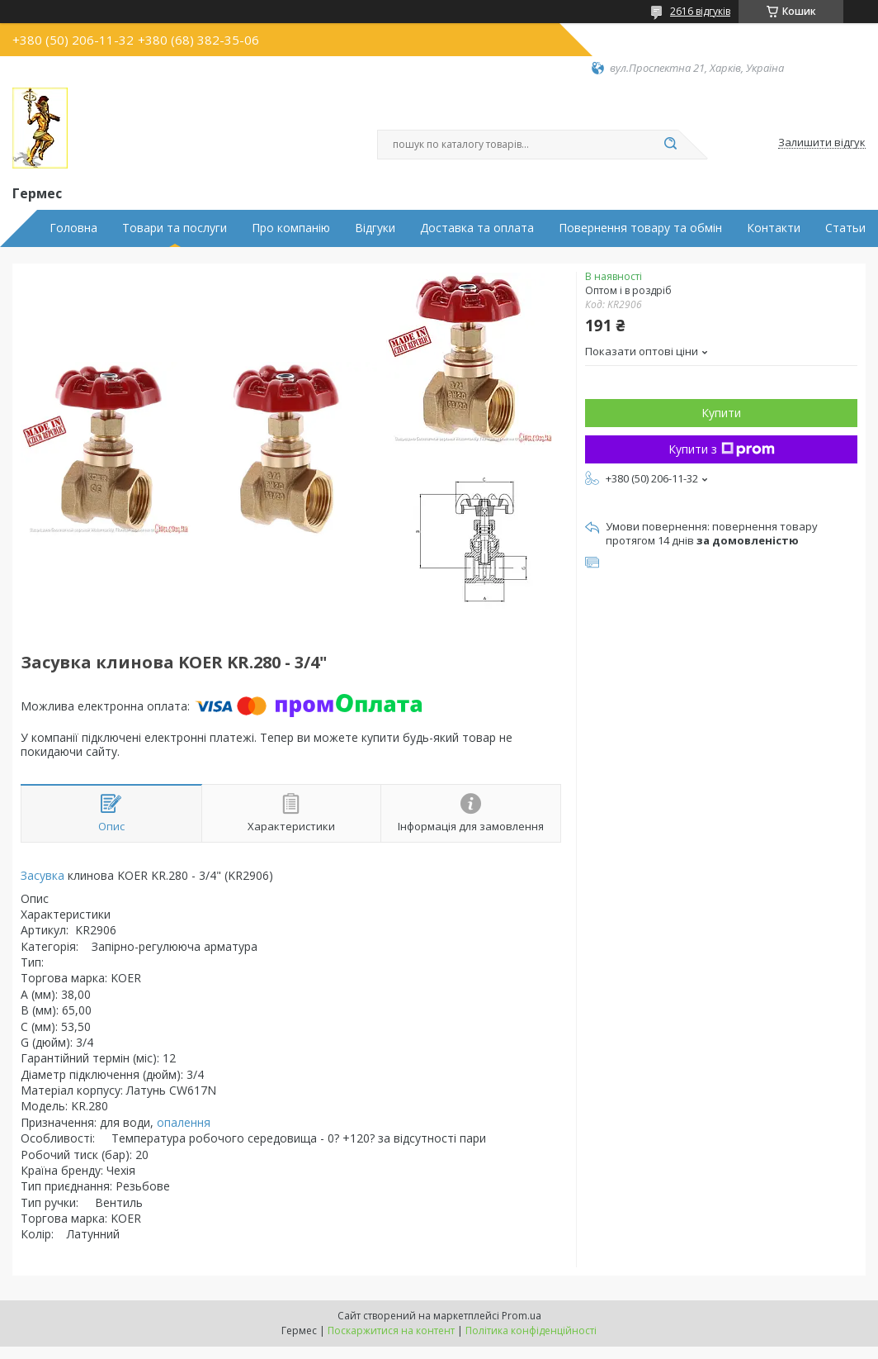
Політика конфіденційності (531, 1330)
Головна (73, 228)
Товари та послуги (174, 228)
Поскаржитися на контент (391, 1330)
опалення (183, 1122)
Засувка (42, 875)
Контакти (773, 228)
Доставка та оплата (477, 228)
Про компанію (291, 228)
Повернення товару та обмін (640, 228)
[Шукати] (670, 144)
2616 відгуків (700, 11)
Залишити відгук (822, 143)
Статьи (845, 228)
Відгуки (375, 228)
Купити (721, 413)
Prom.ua (521, 1316)
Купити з (721, 449)
